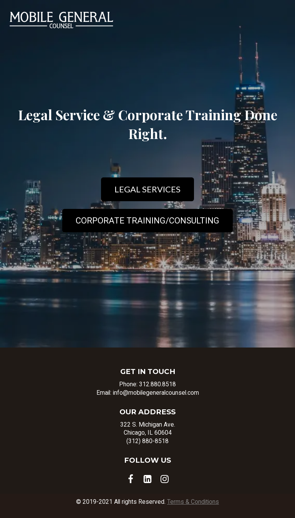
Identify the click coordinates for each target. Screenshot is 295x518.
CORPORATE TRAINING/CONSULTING (147, 220)
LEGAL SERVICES (147, 189)
